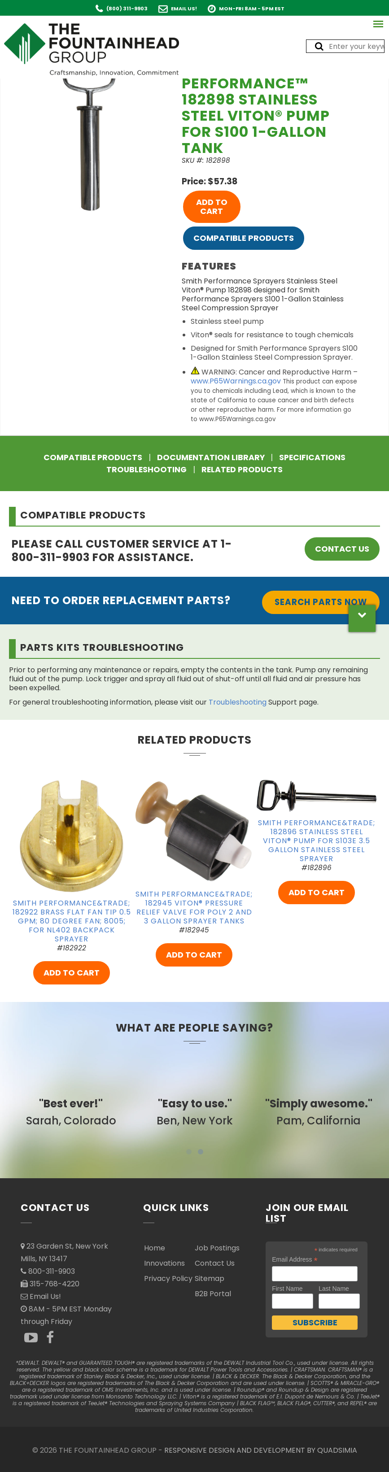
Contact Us (342, 548)
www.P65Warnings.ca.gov (236, 381)
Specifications (312, 457)
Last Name (334, 1288)
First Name (287, 1288)
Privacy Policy (168, 1278)
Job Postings (217, 1248)
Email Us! (184, 8)
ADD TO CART (211, 206)
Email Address (295, 1259)
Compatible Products (243, 238)
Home (154, 1248)
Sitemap (209, 1278)
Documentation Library (211, 457)
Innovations (164, 1263)
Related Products (242, 469)
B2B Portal (213, 1294)
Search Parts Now (321, 602)
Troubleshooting (146, 469)
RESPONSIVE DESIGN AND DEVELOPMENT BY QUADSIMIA (260, 1450)
